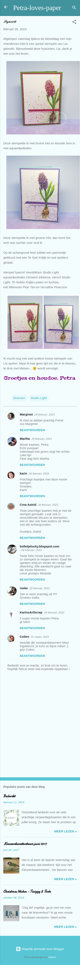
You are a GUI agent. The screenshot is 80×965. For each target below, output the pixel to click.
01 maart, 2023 (40, 636)
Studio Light (39, 398)
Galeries (52, 957)
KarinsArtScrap (31, 612)
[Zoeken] (74, 8)
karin (23, 473)
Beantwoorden (32, 430)
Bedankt (9, 796)
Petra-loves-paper (37, 8)
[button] (74, 22)
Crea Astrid (28, 504)
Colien (24, 636)
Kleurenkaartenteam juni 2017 (25, 843)
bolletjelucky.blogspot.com (39, 546)
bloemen (19, 398)
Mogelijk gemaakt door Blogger (40, 949)
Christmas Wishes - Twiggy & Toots (27, 891)
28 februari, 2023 (44, 414)
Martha (25, 438)
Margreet (26, 414)
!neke (24, 588)
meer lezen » (65, 831)
